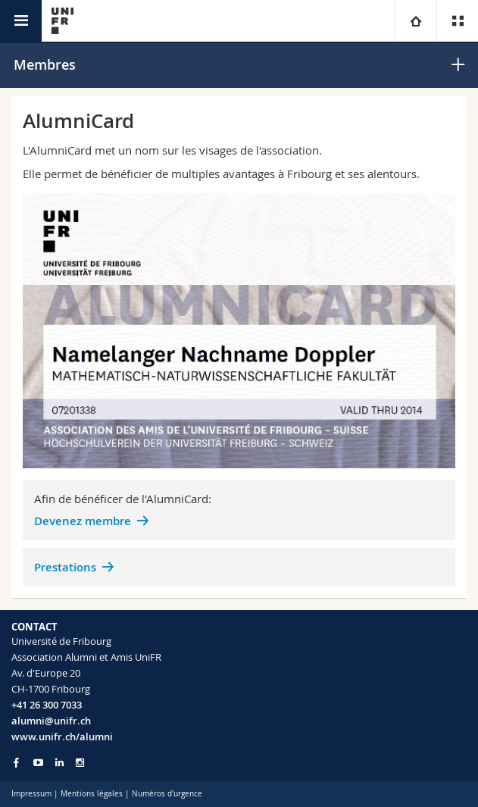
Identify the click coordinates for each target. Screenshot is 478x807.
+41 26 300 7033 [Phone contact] (46, 705)
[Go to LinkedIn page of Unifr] (59, 763)
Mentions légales (92, 794)
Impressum (31, 794)
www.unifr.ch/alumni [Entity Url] (62, 736)
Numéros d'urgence (167, 794)
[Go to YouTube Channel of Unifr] (38, 763)
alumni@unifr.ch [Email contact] (51, 720)
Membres (45, 64)
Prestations (65, 567)
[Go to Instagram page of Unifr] (80, 763)
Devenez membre (82, 521)
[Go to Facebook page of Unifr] (16, 762)
